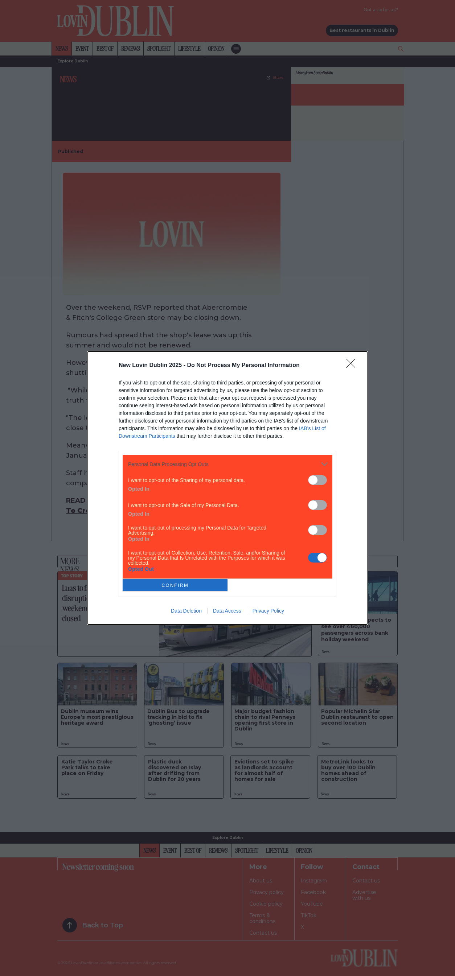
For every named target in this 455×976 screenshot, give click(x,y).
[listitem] (227, 464)
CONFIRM (175, 585)
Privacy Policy (268, 611)
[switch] (317, 480)
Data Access (227, 611)
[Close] (353, 365)
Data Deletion (186, 611)
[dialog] (227, 488)
